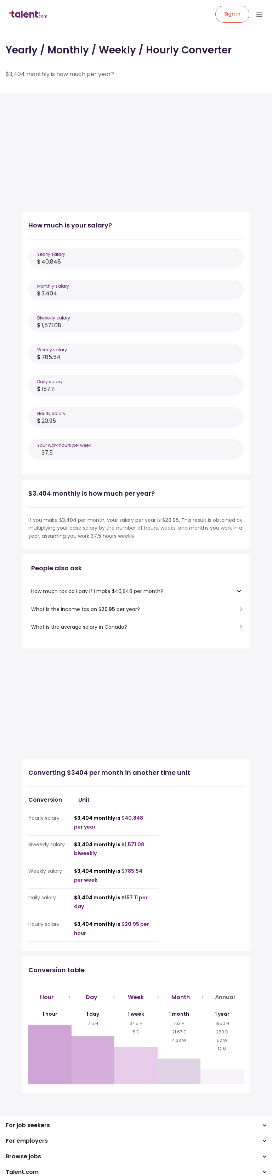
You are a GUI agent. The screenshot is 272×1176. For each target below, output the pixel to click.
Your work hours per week (64, 445)
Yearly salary (51, 254)
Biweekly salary (53, 318)
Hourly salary (51, 413)
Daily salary (50, 382)
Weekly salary (52, 350)
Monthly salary (53, 286)
